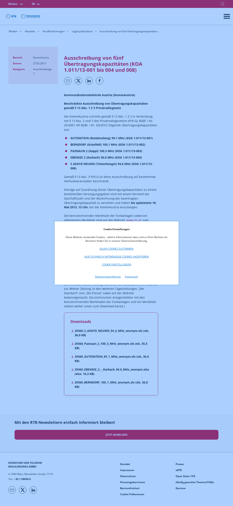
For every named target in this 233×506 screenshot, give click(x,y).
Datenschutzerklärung (108, 276)
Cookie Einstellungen (116, 264)
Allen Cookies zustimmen (116, 249)
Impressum (131, 276)
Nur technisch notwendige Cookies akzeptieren (116, 256)
